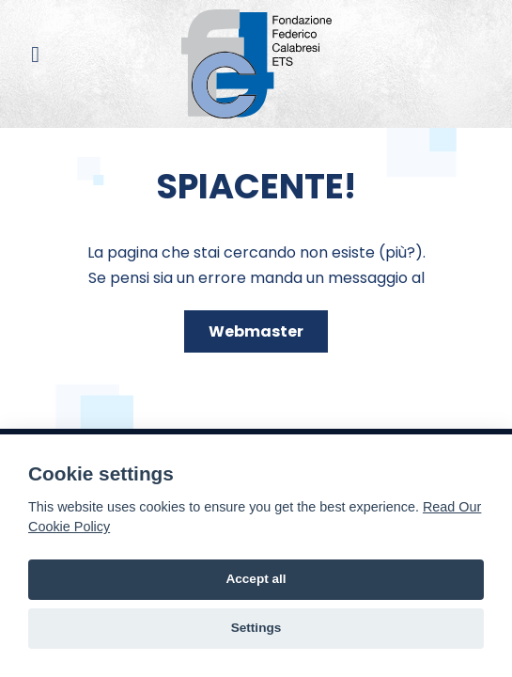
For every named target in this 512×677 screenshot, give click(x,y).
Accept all (255, 579)
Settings (256, 628)
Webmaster (256, 331)
